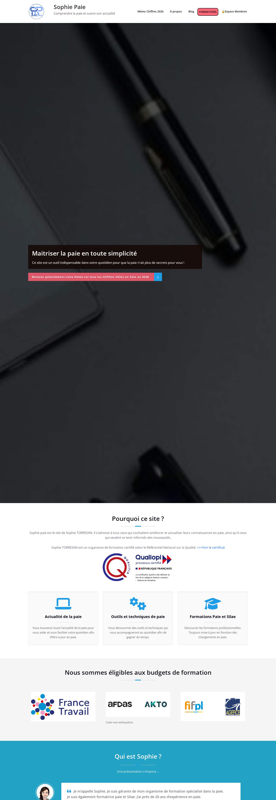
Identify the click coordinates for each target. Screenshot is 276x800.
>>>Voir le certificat (211, 547)
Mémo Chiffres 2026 (150, 11)
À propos (176, 11)
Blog (191, 11)
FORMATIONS (208, 12)
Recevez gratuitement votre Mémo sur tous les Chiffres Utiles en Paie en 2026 (96, 277)
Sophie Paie (69, 7)
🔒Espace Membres (234, 11)
